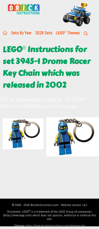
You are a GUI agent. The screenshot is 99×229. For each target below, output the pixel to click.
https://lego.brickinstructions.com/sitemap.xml (55, 225)
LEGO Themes (68, 33)
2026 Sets (43, 33)
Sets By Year (21, 33)
